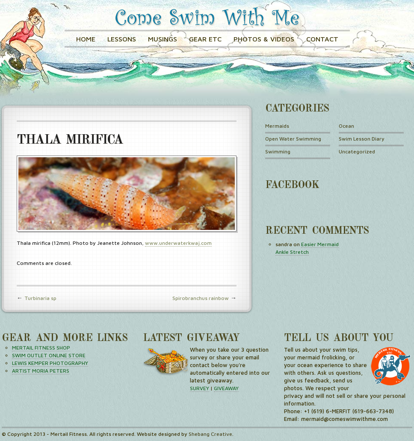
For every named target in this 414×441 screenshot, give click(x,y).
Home (85, 39)
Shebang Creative (210, 434)
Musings (162, 39)
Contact (322, 39)
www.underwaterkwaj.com (178, 243)
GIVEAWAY (226, 388)
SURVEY (199, 388)
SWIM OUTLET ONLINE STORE (49, 355)
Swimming (277, 151)
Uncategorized (357, 151)
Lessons (121, 39)
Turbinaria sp (40, 298)
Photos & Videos (264, 39)
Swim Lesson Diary (361, 138)
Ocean (346, 126)
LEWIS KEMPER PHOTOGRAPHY (50, 363)
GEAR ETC (205, 39)
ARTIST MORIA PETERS (40, 371)
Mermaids (277, 126)
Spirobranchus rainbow (200, 298)
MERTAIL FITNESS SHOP (41, 347)
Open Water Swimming (293, 138)
